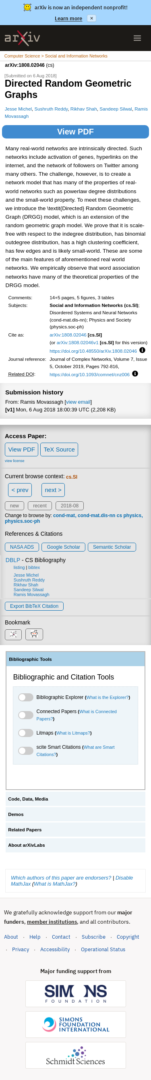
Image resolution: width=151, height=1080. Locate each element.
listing (19, 567)
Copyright (128, 936)
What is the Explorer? (107, 697)
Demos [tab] (15, 814)
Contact (61, 936)
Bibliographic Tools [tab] (30, 659)
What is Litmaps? (73, 733)
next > (53, 489)
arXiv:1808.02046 (68, 334)
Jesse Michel (18, 108)
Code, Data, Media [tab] (28, 799)
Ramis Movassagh (32, 594)
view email (78, 402)
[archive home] (22, 38)
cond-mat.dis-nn (96, 515)
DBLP (13, 560)
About (11, 936)
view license (15, 461)
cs (119, 515)
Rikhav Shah (83, 108)
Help (35, 936)
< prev (20, 489)
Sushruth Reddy (51, 108)
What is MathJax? (54, 884)
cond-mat (64, 515)
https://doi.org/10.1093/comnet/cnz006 (90, 374)
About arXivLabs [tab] (26, 845)
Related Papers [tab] (24, 829)
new (14, 506)
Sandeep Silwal (115, 108)
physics (132, 515)
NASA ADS (22, 547)
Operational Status (103, 949)
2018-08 (70, 506)
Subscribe (93, 936)
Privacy (20, 949)
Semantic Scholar (112, 547)
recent (39, 506)
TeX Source (59, 449)
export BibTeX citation (34, 606)
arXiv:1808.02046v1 (78, 342)
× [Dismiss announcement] (91, 18)
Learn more (68, 18)
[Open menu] (137, 38)
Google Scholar (63, 547)
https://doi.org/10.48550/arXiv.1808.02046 (93, 351)
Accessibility (55, 949)
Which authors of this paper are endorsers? (61, 878)
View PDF (75, 131)
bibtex (34, 567)
